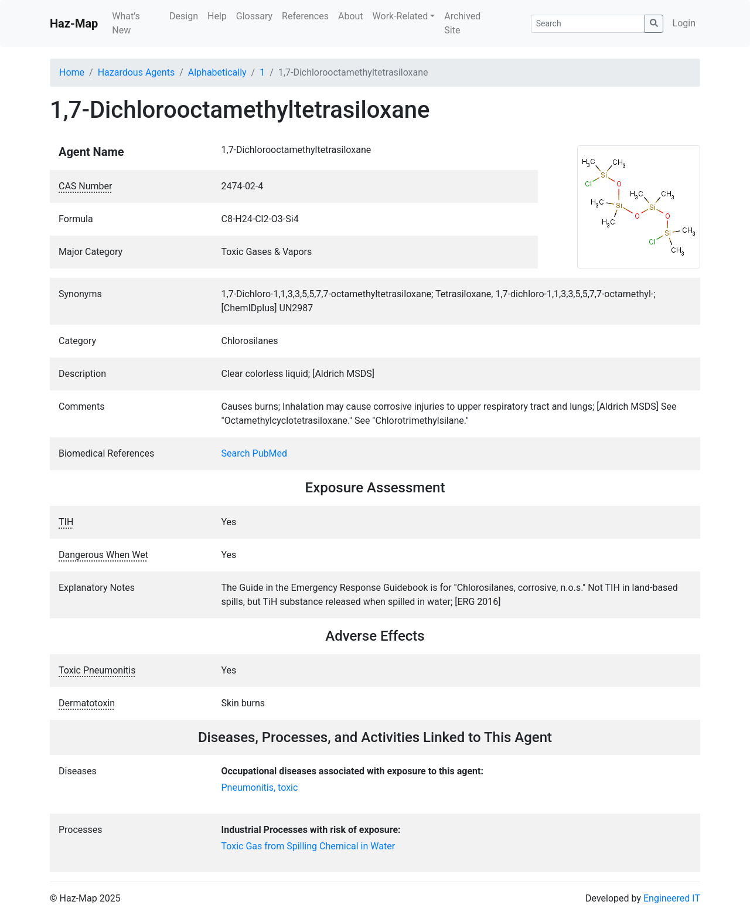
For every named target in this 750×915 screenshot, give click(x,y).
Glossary (254, 16)
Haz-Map (74, 23)
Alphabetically (217, 72)
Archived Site (462, 23)
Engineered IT (671, 898)
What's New (125, 23)
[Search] (588, 24)
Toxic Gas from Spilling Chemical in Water (308, 846)
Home (71, 72)
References (305, 16)
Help (217, 16)
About (350, 16)
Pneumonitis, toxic (259, 787)
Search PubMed (254, 453)
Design (183, 16)
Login (684, 23)
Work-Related (400, 16)
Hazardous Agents (136, 72)
